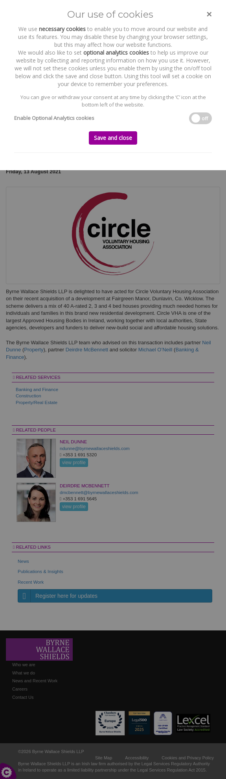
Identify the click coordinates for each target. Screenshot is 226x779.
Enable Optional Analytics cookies (54, 117)
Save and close (113, 137)
